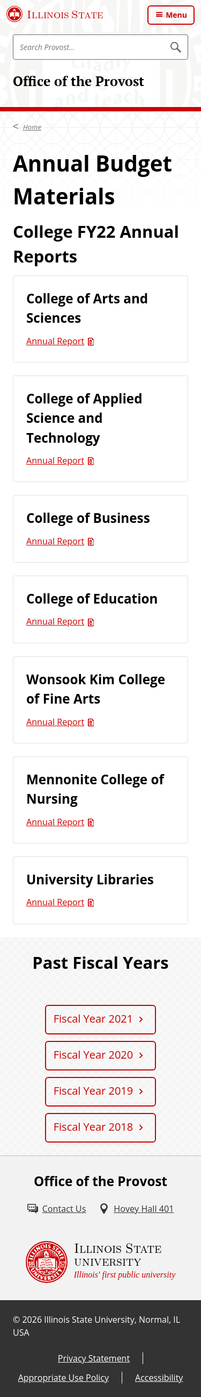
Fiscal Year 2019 (93, 1090)
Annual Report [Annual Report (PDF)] (55, 341)
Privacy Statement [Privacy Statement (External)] (94, 1358)
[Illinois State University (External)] (54, 14)
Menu (176, 15)
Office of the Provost (78, 81)
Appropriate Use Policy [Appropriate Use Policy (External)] (63, 1378)
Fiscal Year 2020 (93, 1054)
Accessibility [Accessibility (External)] (159, 1378)
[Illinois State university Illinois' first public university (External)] (101, 1262)
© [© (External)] (16, 1319)
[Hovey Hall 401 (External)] (136, 1208)
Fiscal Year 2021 (93, 1018)
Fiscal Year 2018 (93, 1126)
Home (32, 127)
